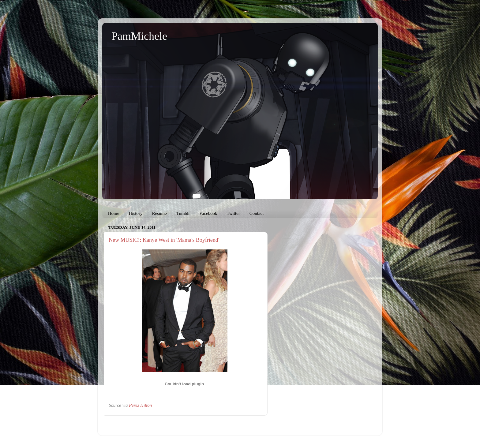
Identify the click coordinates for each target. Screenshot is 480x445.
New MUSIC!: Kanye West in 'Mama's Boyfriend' (164, 240)
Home (113, 213)
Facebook (208, 213)
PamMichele (139, 36)
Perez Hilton (140, 405)
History (135, 213)
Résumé (159, 213)
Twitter (233, 213)
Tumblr (183, 213)
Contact (256, 213)
